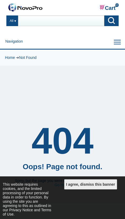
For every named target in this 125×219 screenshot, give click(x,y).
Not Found (27, 57)
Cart (107, 8)
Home (10, 57)
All (11, 21)
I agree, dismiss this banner (90, 184)
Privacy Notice (21, 210)
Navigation (14, 41)
